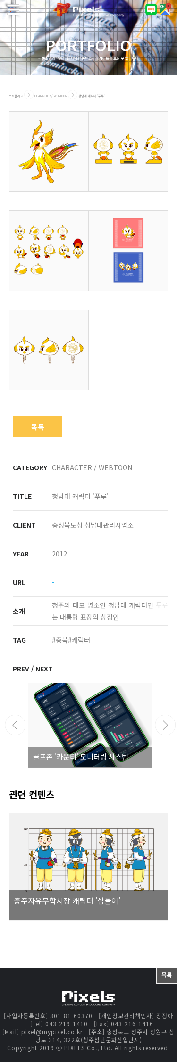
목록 (37, 427)
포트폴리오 (16, 96)
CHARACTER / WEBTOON (51, 96)
